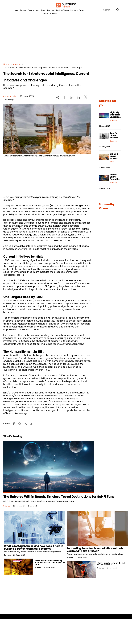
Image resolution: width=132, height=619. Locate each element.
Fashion (50, 10)
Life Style (74, 10)
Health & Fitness (62, 10)
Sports (45, 13)
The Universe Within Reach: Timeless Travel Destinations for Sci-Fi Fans (58, 497)
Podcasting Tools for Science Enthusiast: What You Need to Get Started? (96, 550)
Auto (16, 10)
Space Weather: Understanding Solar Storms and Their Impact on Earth (50, 562)
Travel (82, 10)
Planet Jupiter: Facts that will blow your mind (115, 179)
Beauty (23, 10)
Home (6, 64)
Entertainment (33, 10)
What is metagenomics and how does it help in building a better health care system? (33, 547)
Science (53, 13)
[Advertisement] (66, 39)
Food (43, 10)
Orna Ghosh (9, 96)
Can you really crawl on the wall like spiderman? (111, 564)
